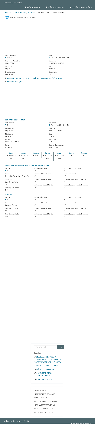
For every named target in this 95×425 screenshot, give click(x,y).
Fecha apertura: (54, 139)
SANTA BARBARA (12, 142)
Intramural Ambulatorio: (42, 174)
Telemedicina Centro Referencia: (75, 179)
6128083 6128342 (57, 63)
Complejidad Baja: (11, 182)
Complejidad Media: (12, 188)
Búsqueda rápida (43, 379)
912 (8, 171)
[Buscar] (60, 347)
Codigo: (8, 168)
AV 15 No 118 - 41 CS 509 (60, 57)
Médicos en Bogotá (32, 7)
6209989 (52, 69)
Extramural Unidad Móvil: (43, 185)
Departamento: (10, 72)
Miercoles (35, 153)
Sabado (71, 153)
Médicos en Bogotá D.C (55, 7)
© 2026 (16, 421)
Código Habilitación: (56, 145)
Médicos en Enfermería (46, 366)
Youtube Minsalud (44, 412)
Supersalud (40, 398)
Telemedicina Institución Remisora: (76, 185)
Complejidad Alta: (40, 168)
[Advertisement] (47, 36)
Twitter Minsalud (43, 409)
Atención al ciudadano (46, 401)
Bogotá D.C (20, 13)
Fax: (50, 66)
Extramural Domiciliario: (72, 168)
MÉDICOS (9, 13)
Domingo (83, 153)
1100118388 (9, 63)
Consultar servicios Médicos (81, 7)
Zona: (7, 145)
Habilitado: (53, 72)
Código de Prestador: (12, 61)
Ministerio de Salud (44, 394)
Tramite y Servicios (44, 405)
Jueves (47, 153)
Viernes (59, 153)
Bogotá (31, 13)
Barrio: (7, 139)
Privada (9, 57)
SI (50, 74)
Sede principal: (10, 123)
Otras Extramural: (70, 174)
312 (8, 199)
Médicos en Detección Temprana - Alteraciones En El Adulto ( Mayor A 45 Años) (47, 359)
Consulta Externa (11, 205)
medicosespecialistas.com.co (14, 421)
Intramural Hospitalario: (42, 179)
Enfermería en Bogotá (14, 82)
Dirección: (52, 55)
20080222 (52, 142)
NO (6, 190)
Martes (23, 153)
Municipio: (9, 66)
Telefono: (52, 61)
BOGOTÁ (8, 136)
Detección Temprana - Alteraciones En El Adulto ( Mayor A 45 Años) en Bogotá (34, 78)
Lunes (11, 153)
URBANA (8, 147)
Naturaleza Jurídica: (12, 55)
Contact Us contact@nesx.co (81, 424)
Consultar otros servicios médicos (43, 374)
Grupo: (7, 174)
